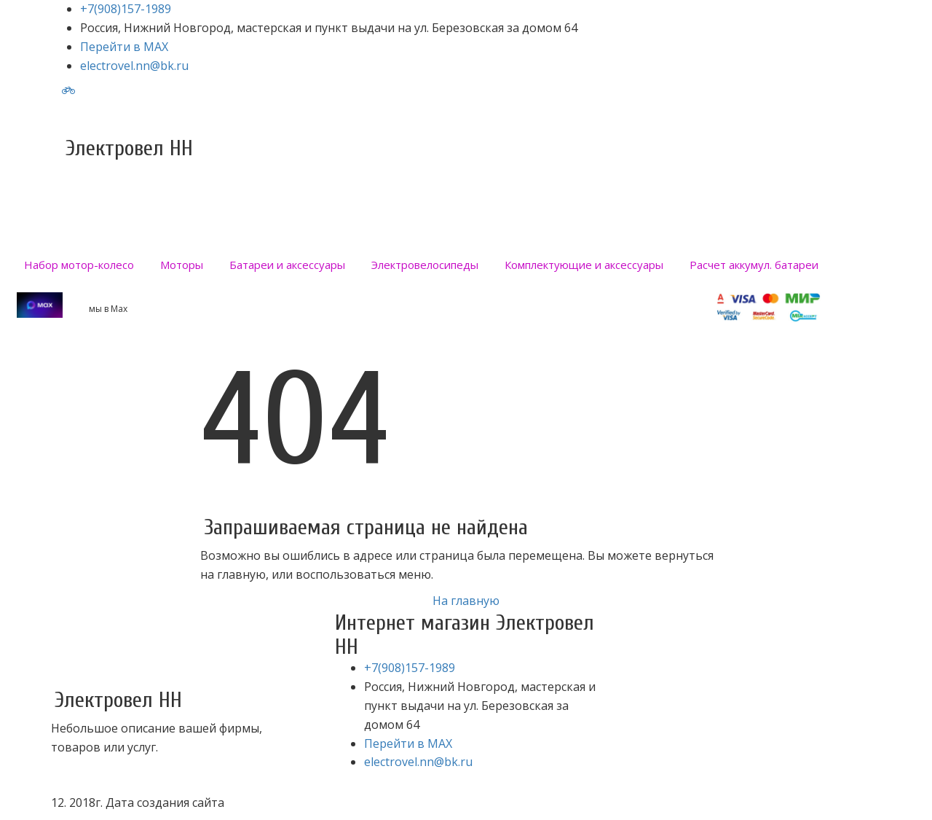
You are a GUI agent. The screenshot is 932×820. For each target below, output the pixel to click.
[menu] (466, 264)
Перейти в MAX (124, 47)
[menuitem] (79, 264)
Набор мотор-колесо (79, 264)
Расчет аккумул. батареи (754, 264)
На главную (466, 601)
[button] (181, 264)
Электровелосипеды (424, 264)
